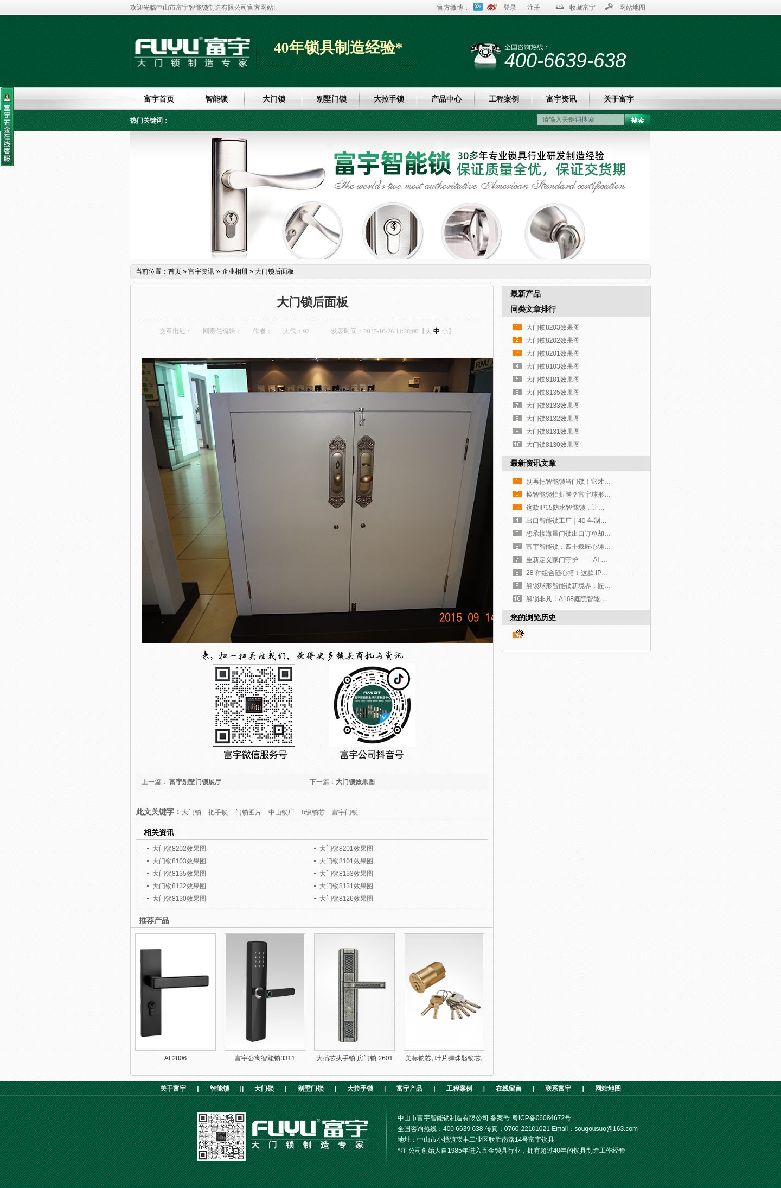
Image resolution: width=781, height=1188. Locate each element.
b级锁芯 (313, 812)
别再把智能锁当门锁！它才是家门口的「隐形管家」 (601, 481)
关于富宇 (619, 98)
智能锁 (216, 98)
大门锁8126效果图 (346, 898)
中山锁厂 (281, 812)
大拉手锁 (389, 98)
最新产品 (525, 293)
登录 (509, 7)
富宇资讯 (561, 98)
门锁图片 (248, 812)
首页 (174, 271)
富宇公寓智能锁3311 (265, 1058)
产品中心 (446, 98)
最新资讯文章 (533, 463)
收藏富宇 (582, 7)
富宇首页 (159, 98)
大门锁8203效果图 (553, 327)
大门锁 (274, 98)
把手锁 (218, 812)
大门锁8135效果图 (179, 873)
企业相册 (235, 271)
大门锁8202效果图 (179, 848)
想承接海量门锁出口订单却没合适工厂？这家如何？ (601, 534)
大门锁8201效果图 (346, 848)
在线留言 (509, 1088)
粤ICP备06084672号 (541, 1118)
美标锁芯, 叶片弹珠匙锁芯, (443, 1058)
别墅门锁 (331, 98)
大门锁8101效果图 (346, 861)
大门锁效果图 (355, 782)
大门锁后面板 (274, 271)
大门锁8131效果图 (346, 886)
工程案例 (504, 98)
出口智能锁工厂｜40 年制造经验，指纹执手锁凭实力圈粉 (609, 521)
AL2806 (175, 1058)
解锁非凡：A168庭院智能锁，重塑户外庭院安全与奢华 (605, 599)
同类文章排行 (533, 309)
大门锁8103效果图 (179, 861)
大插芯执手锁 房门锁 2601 (354, 1058)
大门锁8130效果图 (179, 898)
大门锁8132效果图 (179, 886)
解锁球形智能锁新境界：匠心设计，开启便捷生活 (597, 586)
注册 (533, 7)
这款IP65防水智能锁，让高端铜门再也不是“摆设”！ (600, 507)
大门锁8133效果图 (346, 873)
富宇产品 (409, 1088)
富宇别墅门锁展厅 (194, 782)
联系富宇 (558, 1088)
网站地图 (632, 7)
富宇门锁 (345, 812)
